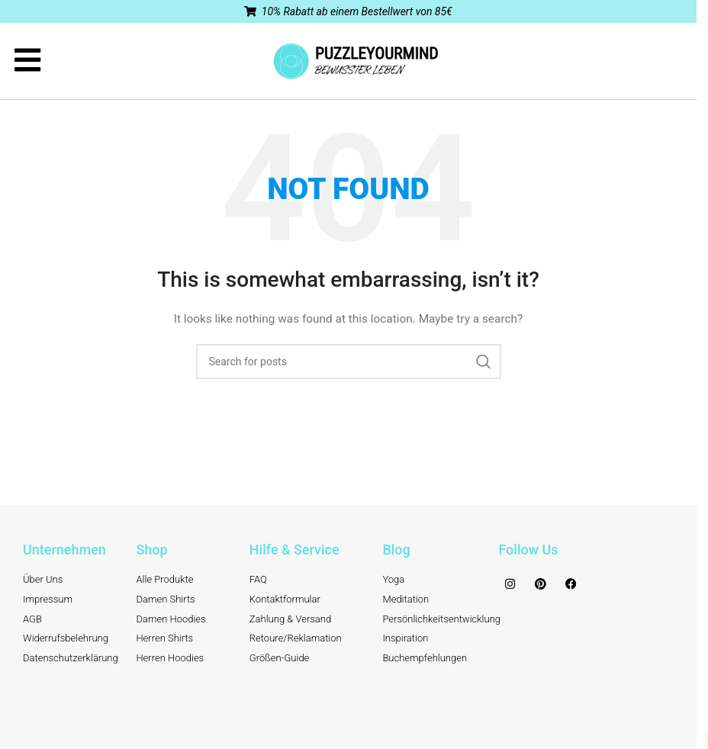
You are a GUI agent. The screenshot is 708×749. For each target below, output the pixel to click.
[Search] (348, 361)
